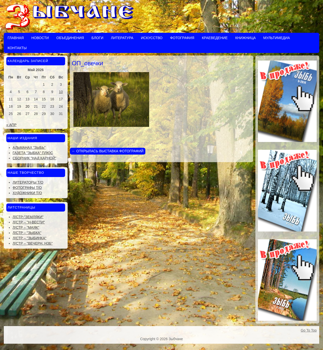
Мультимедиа (276, 38)
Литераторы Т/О (28, 182)
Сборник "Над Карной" (34, 158)
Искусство (151, 38)
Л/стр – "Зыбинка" (29, 238)
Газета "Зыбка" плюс (33, 153)
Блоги (97, 38)
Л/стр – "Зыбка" (27, 233)
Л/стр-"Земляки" (28, 217)
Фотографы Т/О (27, 188)
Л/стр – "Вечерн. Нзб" (32, 243)
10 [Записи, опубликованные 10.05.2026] (61, 92)
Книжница (245, 38)
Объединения (70, 38)
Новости (40, 38)
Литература (122, 38)
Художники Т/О (27, 193)
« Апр (11, 125)
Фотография (182, 38)
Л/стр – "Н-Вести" (29, 222)
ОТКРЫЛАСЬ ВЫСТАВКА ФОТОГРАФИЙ (107, 151)
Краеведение (215, 38)
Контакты (17, 48)
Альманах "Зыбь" (29, 147)
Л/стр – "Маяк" (26, 227)
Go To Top (309, 330)
